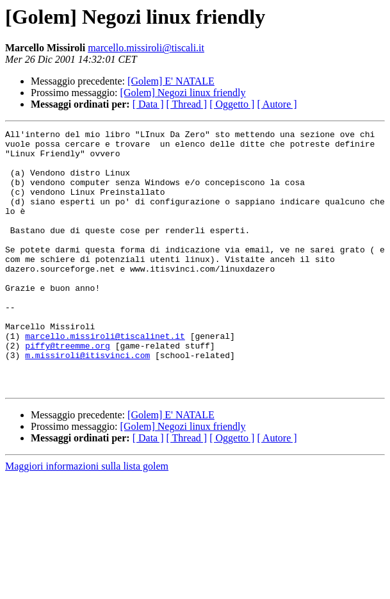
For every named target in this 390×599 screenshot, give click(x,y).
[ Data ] (148, 104)
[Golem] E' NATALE (171, 81)
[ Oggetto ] (231, 104)
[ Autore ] (277, 104)
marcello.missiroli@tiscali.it (146, 47)
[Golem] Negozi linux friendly (183, 92)
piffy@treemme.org (67, 389)
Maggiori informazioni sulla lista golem (86, 518)
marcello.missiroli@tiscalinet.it (105, 378)
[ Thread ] (187, 104)
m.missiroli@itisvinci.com (87, 401)
